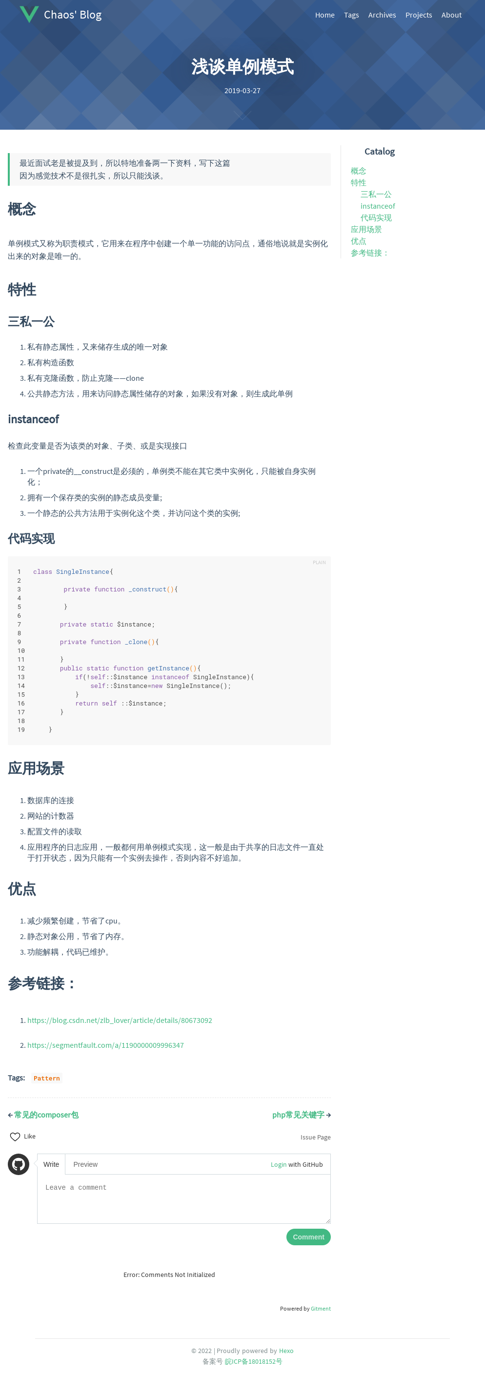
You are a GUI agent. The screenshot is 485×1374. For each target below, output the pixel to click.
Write (51, 1164)
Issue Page (316, 1137)
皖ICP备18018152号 (254, 1361)
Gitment (321, 1308)
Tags (351, 15)
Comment (308, 1237)
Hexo (286, 1350)
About (452, 15)
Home (325, 15)
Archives (382, 15)
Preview (85, 1164)
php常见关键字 (301, 1114)
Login (279, 1164)
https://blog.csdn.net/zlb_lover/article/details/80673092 (119, 1020)
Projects (418, 15)
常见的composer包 (43, 1114)
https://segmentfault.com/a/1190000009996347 (105, 1045)
